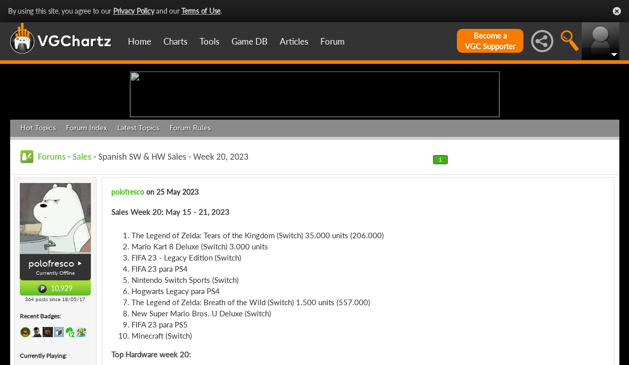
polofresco (51, 342)
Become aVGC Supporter (490, 41)
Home (139, 41)
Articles (294, 41)
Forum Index (86, 206)
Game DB (249, 41)
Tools (209, 41)
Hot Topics (38, 206)
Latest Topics (138, 206)
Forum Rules (190, 206)
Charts (175, 41)
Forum (332, 41)
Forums (52, 235)
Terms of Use (200, 11)
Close (617, 11)
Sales (82, 235)
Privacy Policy (133, 11)
